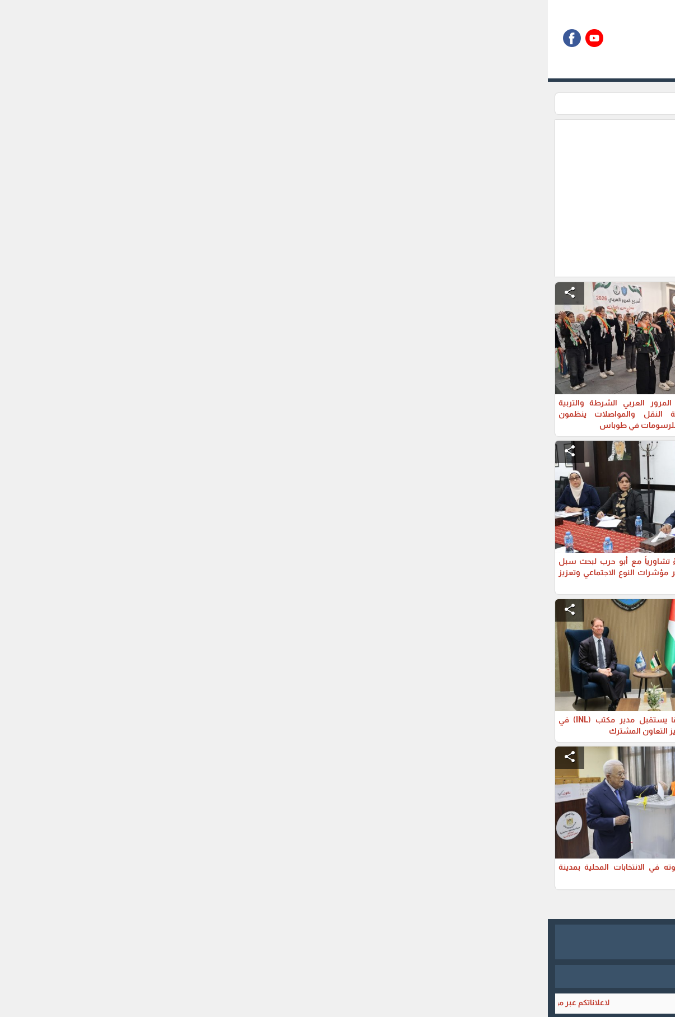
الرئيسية (532, 103)
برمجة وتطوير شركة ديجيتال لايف (338, 976)
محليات (495, 103)
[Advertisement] (279, 198)
